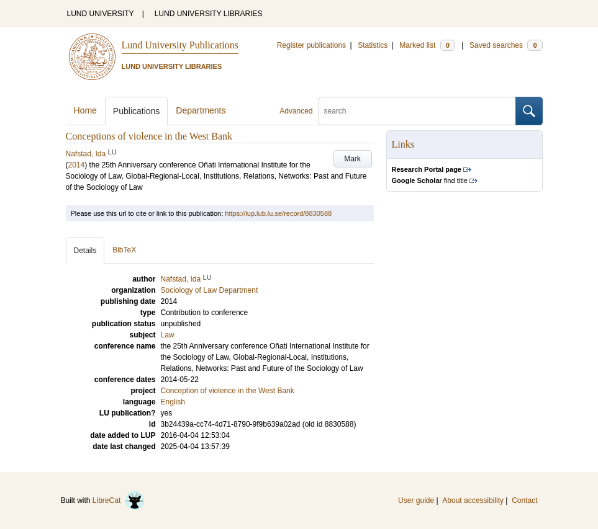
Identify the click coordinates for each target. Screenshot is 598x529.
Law (167, 335)
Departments (200, 110)
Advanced (295, 111)
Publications (136, 111)
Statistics (372, 45)
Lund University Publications (180, 45)
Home (85, 110)
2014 (76, 165)
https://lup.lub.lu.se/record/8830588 (278, 213)
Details (85, 250)
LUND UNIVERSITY (100, 13)
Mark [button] (352, 158)
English (173, 402)
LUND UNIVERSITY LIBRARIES (209, 13)
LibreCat (119, 500)
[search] (417, 111)
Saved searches (506, 45)
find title (430, 180)
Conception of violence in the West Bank (227, 390)
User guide (416, 500)
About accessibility (473, 500)
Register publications (311, 45)
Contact (524, 500)
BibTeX (124, 250)
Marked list (427, 45)
